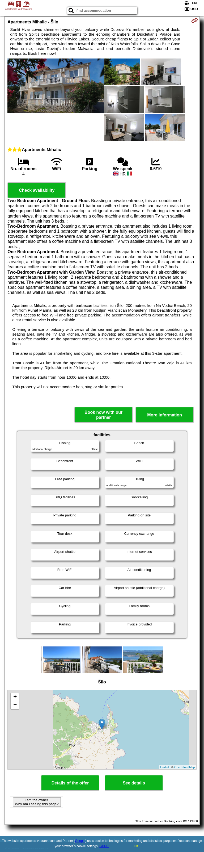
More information (164, 415)
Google (80, 841)
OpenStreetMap (184, 767)
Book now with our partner (103, 415)
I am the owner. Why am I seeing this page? (36, 802)
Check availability (36, 190)
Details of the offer (70, 783)
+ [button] (15, 697)
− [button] (15, 705)
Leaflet (164, 767)
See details (134, 783)
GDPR (104, 846)
